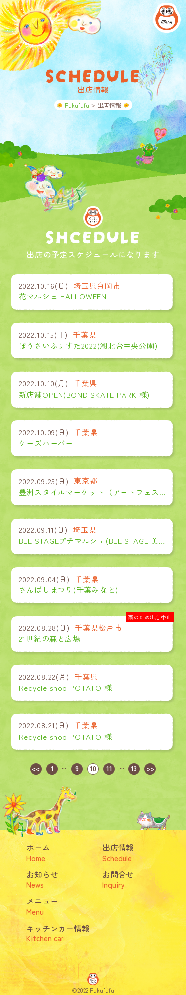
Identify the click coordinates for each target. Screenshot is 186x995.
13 (134, 768)
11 (109, 768)
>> (150, 768)
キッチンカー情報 (59, 932)
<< (36, 768)
